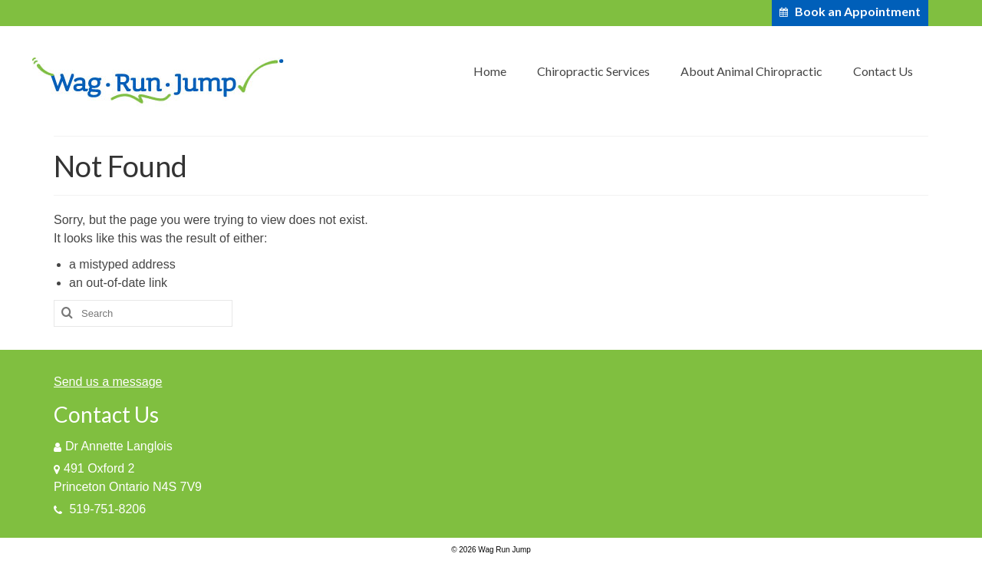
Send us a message (108, 381)
